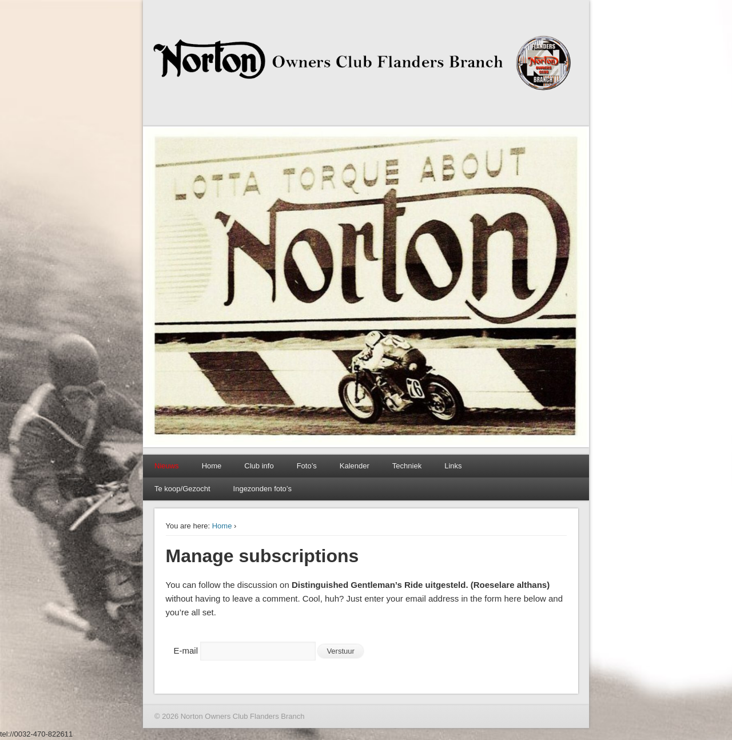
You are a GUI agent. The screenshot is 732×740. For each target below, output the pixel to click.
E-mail (186, 650)
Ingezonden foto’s (262, 488)
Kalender (354, 465)
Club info (258, 465)
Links (453, 465)
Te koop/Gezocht (182, 488)
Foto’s (307, 465)
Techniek (406, 465)
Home (212, 465)
